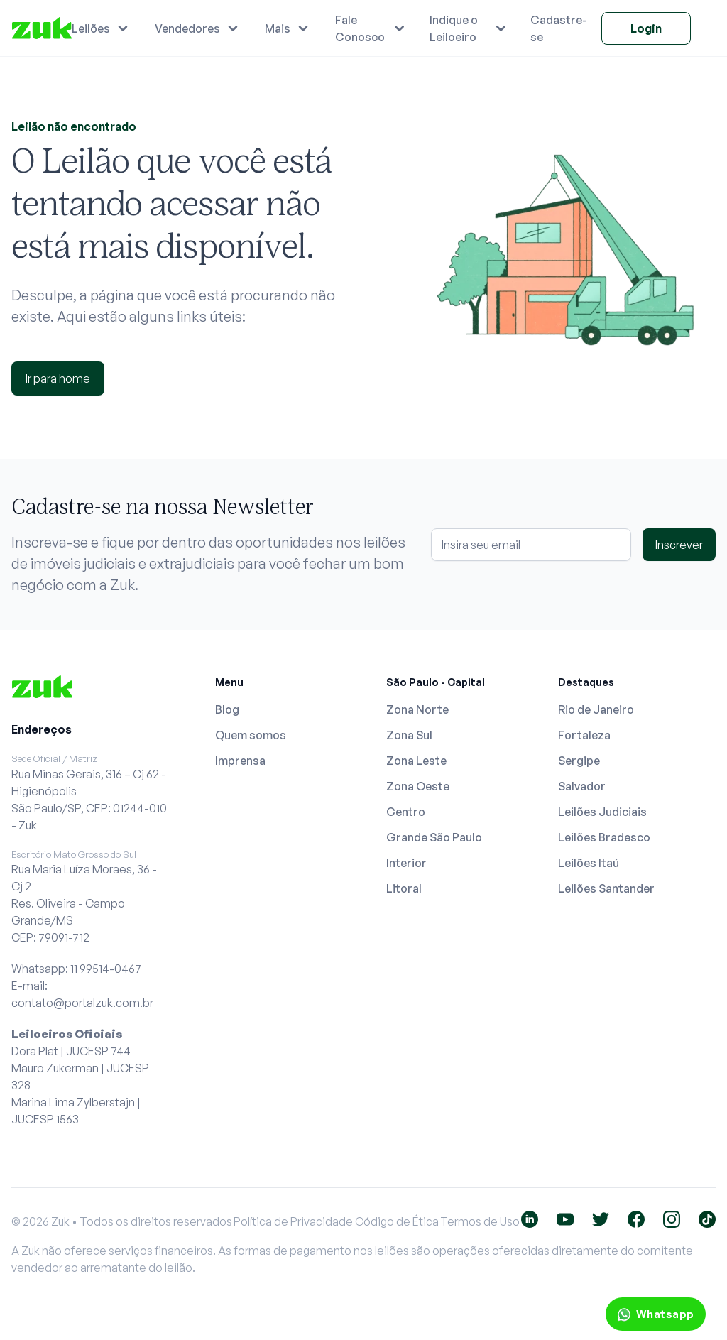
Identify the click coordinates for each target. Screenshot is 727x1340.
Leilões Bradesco (604, 837)
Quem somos (250, 735)
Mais (277, 28)
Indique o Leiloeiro (454, 28)
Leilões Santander (606, 888)
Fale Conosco (360, 28)
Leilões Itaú (588, 863)
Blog (227, 709)
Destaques (586, 682)
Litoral (404, 888)
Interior (406, 863)
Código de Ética (397, 1221)
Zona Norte (417, 709)
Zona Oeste (417, 786)
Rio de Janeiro (596, 709)
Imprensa (240, 760)
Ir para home (58, 378)
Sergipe (579, 760)
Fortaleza (584, 735)
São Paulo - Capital (435, 682)
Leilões (91, 28)
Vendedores (187, 28)
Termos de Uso (480, 1221)
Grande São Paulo (434, 837)
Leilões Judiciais (602, 812)
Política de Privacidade (293, 1221)
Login (646, 28)
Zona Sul (409, 735)
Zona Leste (416, 760)
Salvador (582, 786)
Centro (405, 812)
